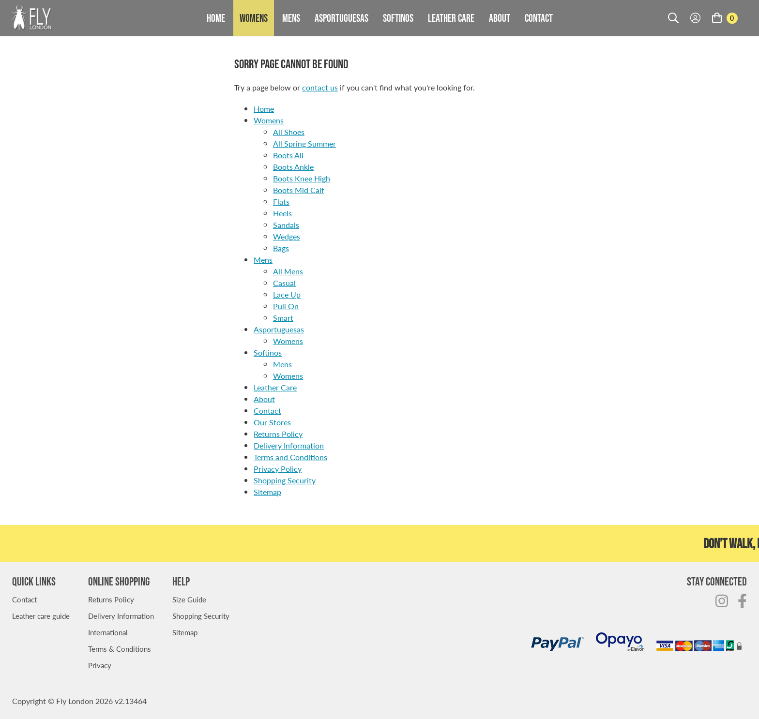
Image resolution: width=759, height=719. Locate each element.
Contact (539, 18)
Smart (283, 317)
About (499, 18)
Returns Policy (278, 433)
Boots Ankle (293, 166)
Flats (281, 201)
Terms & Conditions (119, 649)
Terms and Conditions (290, 457)
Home (216, 18)
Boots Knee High (301, 178)
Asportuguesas (341, 18)
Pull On (286, 306)
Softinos (398, 18)
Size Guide (189, 599)
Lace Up (287, 294)
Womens (254, 18)
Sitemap (267, 491)
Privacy (99, 665)
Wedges (286, 236)
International (108, 632)
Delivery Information (289, 445)
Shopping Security (285, 480)
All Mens (288, 271)
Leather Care (451, 18)
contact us (320, 87)
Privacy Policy (278, 468)
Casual (284, 282)
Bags (281, 248)
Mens (291, 18)
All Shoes (288, 131)
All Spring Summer (304, 143)
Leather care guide (41, 616)
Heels (282, 213)
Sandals (286, 224)
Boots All (288, 155)
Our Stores (272, 422)
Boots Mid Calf (298, 189)
